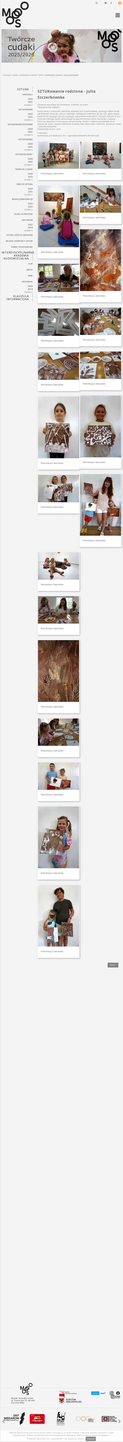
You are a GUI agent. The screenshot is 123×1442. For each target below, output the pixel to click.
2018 (30, 227)
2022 (30, 224)
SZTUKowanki (25, 139)
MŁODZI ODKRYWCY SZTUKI (19, 241)
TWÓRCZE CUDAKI (24, 169)
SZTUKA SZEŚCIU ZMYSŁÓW (19, 235)
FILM (30, 263)
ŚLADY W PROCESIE (23, 214)
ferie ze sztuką (25, 184)
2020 (30, 286)
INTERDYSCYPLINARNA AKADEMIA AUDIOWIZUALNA (17, 255)
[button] (96, 3)
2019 (30, 289)
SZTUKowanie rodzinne (28, 75)
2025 (30, 102)
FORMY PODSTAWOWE (22, 247)
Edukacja (7, 75)
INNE (30, 275)
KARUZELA (28, 94)
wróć (113, 965)
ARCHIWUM (27, 220)
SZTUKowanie (26, 109)
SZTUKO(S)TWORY (24, 154)
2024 (41, 75)
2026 (30, 99)
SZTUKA (15, 75)
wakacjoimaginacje (22, 199)
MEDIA (30, 269)
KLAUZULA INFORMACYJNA (17, 297)
